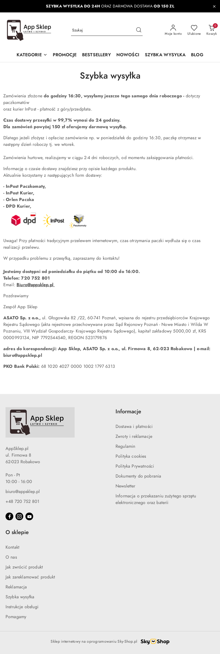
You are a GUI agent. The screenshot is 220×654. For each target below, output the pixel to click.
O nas (11, 557)
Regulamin (125, 446)
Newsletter (125, 486)
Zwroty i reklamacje (134, 436)
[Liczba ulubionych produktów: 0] (194, 30)
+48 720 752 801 (22, 501)
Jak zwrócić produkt (24, 567)
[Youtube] (29, 516)
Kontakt (12, 547)
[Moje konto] (173, 30)
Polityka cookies (131, 456)
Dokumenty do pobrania (138, 476)
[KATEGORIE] (32, 55)
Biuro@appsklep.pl (36, 285)
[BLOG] (197, 55)
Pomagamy (16, 617)
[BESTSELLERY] (96, 55)
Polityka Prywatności (135, 466)
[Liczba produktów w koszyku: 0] (211, 30)
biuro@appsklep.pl (23, 492)
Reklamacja (16, 587)
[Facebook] (9, 516)
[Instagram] (19, 516)
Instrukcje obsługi (22, 607)
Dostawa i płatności (134, 427)
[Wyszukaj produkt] (107, 30)
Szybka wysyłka (20, 597)
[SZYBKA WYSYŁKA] (165, 55)
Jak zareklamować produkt (30, 577)
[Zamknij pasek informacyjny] (214, 6)
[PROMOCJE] (65, 55)
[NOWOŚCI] (127, 55)
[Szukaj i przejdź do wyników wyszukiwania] (139, 30)
